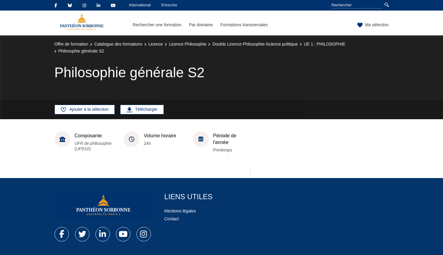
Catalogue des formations (118, 44)
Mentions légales (180, 211)
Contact (171, 218)
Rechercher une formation (157, 24)
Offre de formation (72, 44)
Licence (155, 44)
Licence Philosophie (188, 44)
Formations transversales (244, 24)
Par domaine (201, 24)
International (140, 5)
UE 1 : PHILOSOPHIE (324, 44)
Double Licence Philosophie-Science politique (255, 44)
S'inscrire (169, 5)
